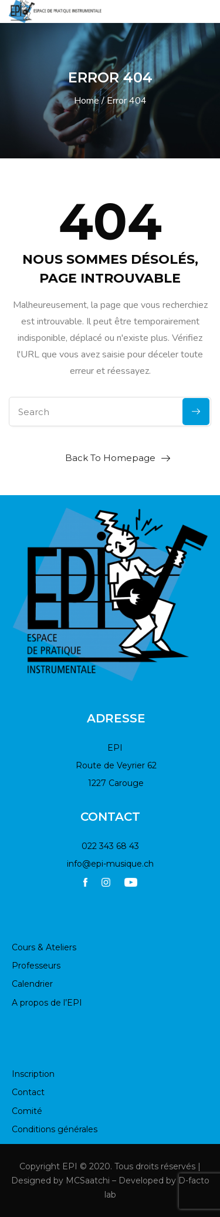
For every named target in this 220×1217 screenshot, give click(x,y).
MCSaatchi (88, 1180)
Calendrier (32, 984)
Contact (28, 1092)
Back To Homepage (110, 457)
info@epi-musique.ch (110, 863)
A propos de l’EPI (47, 1002)
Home (86, 100)
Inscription (33, 1074)
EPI (69, 1166)
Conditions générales (54, 1129)
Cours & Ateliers (44, 947)
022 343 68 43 (110, 846)
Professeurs (36, 965)
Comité (27, 1111)
